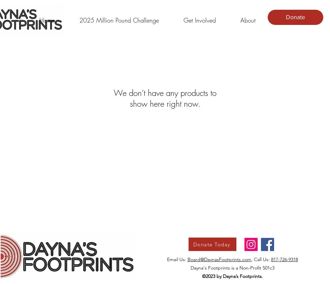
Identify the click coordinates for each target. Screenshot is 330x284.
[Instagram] (251, 244)
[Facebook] (267, 244)
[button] (119, 17)
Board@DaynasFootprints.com (219, 259)
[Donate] (295, 17)
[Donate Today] (212, 244)
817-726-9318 (284, 259)
